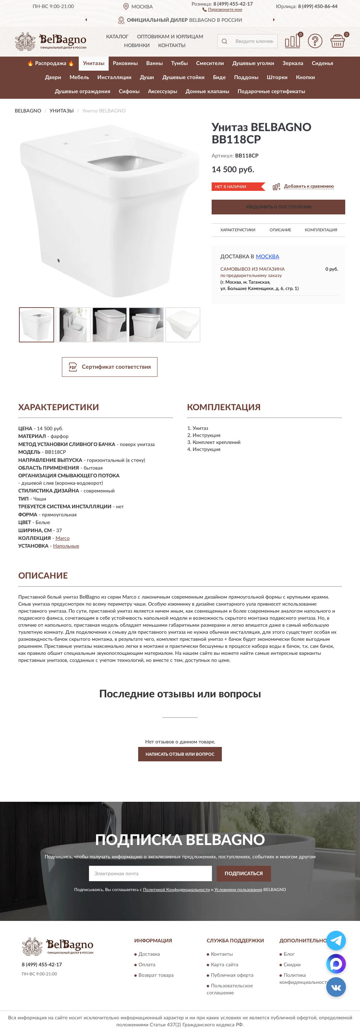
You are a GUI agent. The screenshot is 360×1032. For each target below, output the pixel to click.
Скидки (292, 965)
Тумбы (179, 63)
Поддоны (246, 77)
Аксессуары (162, 91)
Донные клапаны (207, 91)
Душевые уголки (253, 63)
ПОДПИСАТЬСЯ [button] (244, 873)
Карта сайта (224, 965)
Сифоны (129, 91)
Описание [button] (280, 230)
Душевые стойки (183, 77)
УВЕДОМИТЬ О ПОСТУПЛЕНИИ (278, 207)
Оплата (147, 965)
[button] (222, 9)
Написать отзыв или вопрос (180, 754)
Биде (219, 77)
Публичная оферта (232, 975)
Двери (53, 77)
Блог (289, 954)
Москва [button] (267, 256)
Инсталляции (114, 77)
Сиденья (322, 63)
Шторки (277, 77)
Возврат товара (156, 975)
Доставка (149, 954)
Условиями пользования (238, 890)
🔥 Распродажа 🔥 (51, 63)
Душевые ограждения (82, 91)
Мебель (79, 77)
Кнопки (305, 77)
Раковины (125, 63)
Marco (63, 538)
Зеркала (293, 63)
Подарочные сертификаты (271, 91)
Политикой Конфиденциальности (176, 890)
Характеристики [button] (237, 230)
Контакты (172, 45)
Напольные (66, 546)
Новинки (137, 45)
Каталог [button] (117, 36)
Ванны (154, 63)
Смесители (210, 63)
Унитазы (93, 63)
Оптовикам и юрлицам (170, 36)
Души (147, 77)
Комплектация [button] (321, 230)
